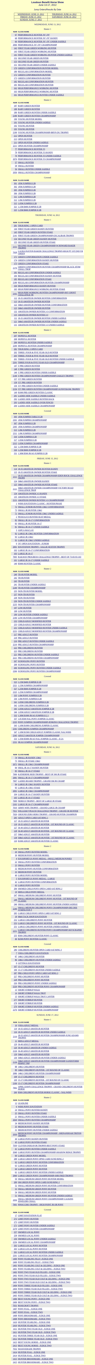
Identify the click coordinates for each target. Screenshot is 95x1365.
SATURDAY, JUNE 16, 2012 (64, 17)
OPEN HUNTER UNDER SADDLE (33, 142)
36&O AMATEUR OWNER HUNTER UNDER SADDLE (42, 321)
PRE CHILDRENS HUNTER (30, 648)
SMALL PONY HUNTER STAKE (32, 1113)
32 (16, 869)
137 (15, 834)
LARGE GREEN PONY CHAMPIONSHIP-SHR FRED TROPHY (45, 1176)
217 (15, 634)
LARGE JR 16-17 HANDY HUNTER (34, 794)
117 (15, 821)
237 (15, 594)
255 (15, 936)
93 (16, 537)
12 (16, 1103)
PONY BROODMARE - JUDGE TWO (34, 1319)
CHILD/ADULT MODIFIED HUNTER (34, 621)
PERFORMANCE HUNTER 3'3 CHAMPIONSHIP (39, 159)
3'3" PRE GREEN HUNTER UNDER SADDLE (38, 386)
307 (15, 423)
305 (15, 190)
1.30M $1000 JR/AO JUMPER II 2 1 (33, 715)
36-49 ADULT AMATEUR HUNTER (33, 828)
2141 (15, 235)
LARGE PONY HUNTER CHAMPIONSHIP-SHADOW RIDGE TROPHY (49, 1152)
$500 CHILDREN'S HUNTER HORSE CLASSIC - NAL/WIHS (44, 1092)
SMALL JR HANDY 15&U (29, 758)
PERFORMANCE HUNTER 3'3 (31, 149)
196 (15, 614)
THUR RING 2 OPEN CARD (30, 349)
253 (15, 923)
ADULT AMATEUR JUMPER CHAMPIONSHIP (38, 735)
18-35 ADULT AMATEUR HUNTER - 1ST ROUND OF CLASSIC (46, 824)
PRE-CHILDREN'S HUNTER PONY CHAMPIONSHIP (41, 986)
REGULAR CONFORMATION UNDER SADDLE (39, 272)
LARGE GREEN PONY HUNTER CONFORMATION (41, 1162)
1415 (15, 1359)
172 (15, 75)
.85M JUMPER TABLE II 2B (30, 417)
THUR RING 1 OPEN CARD (30, 225)
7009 (15, 801)
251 (15, 927)
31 (16, 1130)
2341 (15, 729)
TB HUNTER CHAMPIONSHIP (31, 588)
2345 (15, 735)
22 (16, 862)
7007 (15, 781)
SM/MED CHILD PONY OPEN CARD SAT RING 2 (40, 889)
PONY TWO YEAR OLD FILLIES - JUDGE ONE (39, 1272)
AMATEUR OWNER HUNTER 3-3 (33, 315)
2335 (15, 722)
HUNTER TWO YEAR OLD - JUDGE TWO (37, 1332)
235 (15, 591)
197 (15, 608)
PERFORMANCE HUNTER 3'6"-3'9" (34, 35)
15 (16, 996)
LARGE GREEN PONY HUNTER (32, 1166)
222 (15, 648)
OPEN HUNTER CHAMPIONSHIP (33, 146)
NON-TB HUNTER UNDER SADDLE (34, 601)
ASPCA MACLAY (26, 530)
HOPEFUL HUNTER (27, 336)
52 (16, 1186)
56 (16, 169)
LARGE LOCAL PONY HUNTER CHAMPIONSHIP (40, 1255)
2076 (15, 159)
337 (15, 719)
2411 (15, 1332)
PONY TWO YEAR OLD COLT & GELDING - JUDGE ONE (44, 1279)
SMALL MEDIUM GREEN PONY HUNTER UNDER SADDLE (45, 1196)
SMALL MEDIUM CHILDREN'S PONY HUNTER (39, 895)
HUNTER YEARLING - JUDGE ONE (34, 1322)
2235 (15, 604)
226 (15, 983)
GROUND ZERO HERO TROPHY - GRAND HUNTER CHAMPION (47, 814)
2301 (15, 420)
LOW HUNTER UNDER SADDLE (33, 614)
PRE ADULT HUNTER (28, 634)
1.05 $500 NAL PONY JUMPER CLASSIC (36, 719)
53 (16, 1189)
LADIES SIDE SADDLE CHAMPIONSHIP (36, 406)
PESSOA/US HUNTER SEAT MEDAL (34, 517)
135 (15, 497)
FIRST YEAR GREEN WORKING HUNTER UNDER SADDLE (45, 55)
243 (15, 581)
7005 (15, 557)
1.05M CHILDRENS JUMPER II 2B (33, 702)
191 (15, 122)
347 (15, 732)
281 (15, 225)
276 (15, 1006)
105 (15, 798)
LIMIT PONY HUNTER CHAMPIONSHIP (36, 1229)
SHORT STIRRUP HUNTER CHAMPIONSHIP (38, 1010)
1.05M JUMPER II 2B (27, 203)
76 (16, 156)
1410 (15, 1322)
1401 (15, 1265)
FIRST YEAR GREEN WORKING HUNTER (37, 48)
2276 (15, 1010)
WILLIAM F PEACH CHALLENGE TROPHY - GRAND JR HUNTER (48, 811)
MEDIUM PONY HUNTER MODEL (33, 855)
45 (16, 1142)
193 (15, 129)
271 (15, 1225)
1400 (15, 1259)
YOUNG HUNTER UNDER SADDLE (34, 122)
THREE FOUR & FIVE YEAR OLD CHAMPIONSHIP (41, 362)
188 (15, 109)
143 (15, 51)
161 (15, 95)
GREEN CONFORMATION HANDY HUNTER (38, 260)
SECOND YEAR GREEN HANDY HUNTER (37, 239)
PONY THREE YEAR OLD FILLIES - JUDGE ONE (40, 1285)
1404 (15, 1285)
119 (15, 1029)
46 (16, 939)
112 (15, 298)
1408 (15, 1315)
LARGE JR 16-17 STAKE (29, 798)
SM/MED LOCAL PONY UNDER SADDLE (37, 1239)
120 (15, 841)
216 (15, 641)
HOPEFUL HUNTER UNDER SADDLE (35, 342)
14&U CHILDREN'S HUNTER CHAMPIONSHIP (39, 1073)
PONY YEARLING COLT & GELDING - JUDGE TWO (41, 1269)
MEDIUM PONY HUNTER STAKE (33, 1127)
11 (16, 1041)
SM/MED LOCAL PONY (28, 1232)
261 (15, 1252)
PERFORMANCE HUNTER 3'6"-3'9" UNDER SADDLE (42, 41)
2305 (15, 427)
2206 (15, 346)
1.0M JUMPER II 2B (27, 197)
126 (15, 1048)
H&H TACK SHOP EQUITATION (32, 917)
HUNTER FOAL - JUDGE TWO (32, 1355)
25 (16, 1113)
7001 (15, 1204)
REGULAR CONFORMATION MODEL (35, 71)
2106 (15, 1083)
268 (15, 664)
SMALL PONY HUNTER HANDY (33, 1110)
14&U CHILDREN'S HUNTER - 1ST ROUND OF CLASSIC (43, 1070)
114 (15, 469)
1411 (15, 1329)
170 (15, 68)
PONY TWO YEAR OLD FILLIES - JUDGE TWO (39, 1275)
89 (16, 1070)
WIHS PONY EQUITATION (30, 1106)
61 (16, 1172)
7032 (15, 1349)
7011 (15, 811)
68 (16, 38)
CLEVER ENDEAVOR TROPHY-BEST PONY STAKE (41, 1145)
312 (15, 200)
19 (16, 892)
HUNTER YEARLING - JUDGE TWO (34, 1325)
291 (15, 396)
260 (15, 1092)
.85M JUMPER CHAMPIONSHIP (32, 420)
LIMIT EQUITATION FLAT (30, 1215)
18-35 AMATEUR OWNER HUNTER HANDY (38, 469)
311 (15, 197)
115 (15, 472)
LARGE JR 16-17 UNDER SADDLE (33, 560)
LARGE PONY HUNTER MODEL (33, 875)
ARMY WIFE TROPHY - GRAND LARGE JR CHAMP (41, 808)
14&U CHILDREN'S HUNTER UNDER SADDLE (39, 960)
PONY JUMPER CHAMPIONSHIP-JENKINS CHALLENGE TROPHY (48, 722)
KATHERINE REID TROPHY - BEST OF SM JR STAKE (42, 774)
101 (15, 560)
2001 (15, 547)
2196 (15, 618)
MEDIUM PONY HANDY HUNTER (33, 1123)
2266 (15, 671)
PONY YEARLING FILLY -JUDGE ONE (35, 1259)
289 (15, 1182)
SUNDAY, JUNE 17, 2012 (31, 19)
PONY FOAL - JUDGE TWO (30, 1312)
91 (16, 540)
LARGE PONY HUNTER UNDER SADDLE (37, 1149)
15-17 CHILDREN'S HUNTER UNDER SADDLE (39, 970)
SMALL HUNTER (26, 162)
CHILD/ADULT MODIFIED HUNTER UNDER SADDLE (42, 628)
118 (15, 824)
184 (15, 276)
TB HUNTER (23, 578)
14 (16, 993)
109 (15, 1080)
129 (15, 1044)
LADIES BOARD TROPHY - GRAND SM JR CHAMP (41, 781)
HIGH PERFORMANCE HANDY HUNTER (37, 286)
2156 (15, 389)
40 (16, 875)
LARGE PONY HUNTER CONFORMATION (37, 882)
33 (16, 872)
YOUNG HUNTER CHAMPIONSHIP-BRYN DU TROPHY (43, 132)
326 (15, 450)
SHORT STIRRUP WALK (29, 990)
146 (15, 372)
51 (16, 1196)
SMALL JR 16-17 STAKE (29, 771)
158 (15, 382)
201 (15, 359)
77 (16, 149)
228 (15, 980)
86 (16, 960)
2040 (15, 1152)
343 (15, 725)
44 (16, 1139)
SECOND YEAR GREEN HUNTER (33, 58)
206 (15, 342)
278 (15, 1003)
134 (15, 493)
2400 (15, 1262)
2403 (15, 1282)
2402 (15, 1275)
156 (15, 386)
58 (16, 166)
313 (15, 430)
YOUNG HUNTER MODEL (30, 119)
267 (15, 661)
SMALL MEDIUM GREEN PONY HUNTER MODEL (41, 1179)
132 (15, 311)
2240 (15, 588)
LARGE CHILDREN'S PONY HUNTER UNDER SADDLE (43, 927)
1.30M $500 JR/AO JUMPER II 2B (32, 453)
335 (15, 695)
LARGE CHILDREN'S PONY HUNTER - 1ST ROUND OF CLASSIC (47, 923)
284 (15, 889)
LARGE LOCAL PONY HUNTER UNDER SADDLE (40, 1252)
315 (15, 203)
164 (15, 286)
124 (15, 481)
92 (16, 533)
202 (15, 352)
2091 (15, 791)
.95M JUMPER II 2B (27, 190)
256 (15, 1239)
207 (15, 336)
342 (15, 705)
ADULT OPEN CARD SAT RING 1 (33, 818)
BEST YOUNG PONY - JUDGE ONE (34, 1299)
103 (15, 553)
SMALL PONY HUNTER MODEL (33, 852)
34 (16, 1123)
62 (16, 1162)
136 (15, 1058)
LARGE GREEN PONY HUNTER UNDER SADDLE (40, 1172)
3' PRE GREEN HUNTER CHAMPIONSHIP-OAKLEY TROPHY (46, 376)
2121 (15, 489)
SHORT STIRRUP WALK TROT (32, 993)
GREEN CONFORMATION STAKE (33, 263)
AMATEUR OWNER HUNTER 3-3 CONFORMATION (41, 311)
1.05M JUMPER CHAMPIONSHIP (33, 443)
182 (15, 81)
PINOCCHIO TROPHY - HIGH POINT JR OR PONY (40, 1204)
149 (15, 392)
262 (15, 1245)
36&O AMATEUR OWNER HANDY (33, 481)
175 (15, 263)
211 (15, 142)
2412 (15, 1339)
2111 (15, 477)
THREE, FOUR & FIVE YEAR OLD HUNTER (38, 352)
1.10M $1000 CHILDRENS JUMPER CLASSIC (38, 725)
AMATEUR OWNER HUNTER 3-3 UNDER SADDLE (41, 325)
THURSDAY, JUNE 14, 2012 (64, 14)
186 (15, 112)
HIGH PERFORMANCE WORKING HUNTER (38, 88)
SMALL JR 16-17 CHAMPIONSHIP (33, 778)
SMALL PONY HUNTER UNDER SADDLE (37, 1117)
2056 (15, 172)
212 (15, 136)
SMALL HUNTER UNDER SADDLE (34, 169)
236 (15, 601)
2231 (15, 631)
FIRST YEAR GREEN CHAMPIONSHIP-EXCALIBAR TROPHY (46, 235)
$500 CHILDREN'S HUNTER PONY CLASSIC (38, 936)
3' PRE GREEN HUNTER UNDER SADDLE (37, 372)
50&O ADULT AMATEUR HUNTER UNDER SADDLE (42, 1058)
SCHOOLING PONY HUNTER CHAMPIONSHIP (39, 671)
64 (16, 1169)
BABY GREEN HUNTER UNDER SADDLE (37, 112)
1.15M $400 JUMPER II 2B (29, 207)
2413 (15, 1345)
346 (15, 712)
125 (15, 484)
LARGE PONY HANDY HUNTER (33, 1139)
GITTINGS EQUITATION (29, 963)
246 (15, 904)
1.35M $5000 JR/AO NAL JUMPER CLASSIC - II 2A (41, 739)
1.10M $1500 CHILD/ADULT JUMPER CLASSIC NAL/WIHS (44, 732)
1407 (15, 1309)
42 (16, 882)
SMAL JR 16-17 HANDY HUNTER (33, 768)
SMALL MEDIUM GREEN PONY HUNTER (37, 1189)
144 (15, 229)
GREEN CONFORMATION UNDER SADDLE (38, 257)
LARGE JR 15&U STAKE (29, 788)
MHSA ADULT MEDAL (28, 1041)
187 (15, 106)
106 (15, 970)
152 (15, 58)
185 (15, 279)
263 (15, 1249)
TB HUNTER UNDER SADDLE (32, 584)
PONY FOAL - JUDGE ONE (30, 1309)
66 (16, 41)
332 (15, 715)
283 (15, 818)
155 (15, 242)
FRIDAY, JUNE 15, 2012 (30, 17)
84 (16, 768)
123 (15, 308)
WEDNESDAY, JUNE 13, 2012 (31, 14)
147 (15, 366)
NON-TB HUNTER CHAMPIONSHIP (34, 604)
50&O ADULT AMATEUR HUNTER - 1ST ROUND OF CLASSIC (46, 838)
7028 (15, 252)
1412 (15, 1335)
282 (15, 349)
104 (15, 794)
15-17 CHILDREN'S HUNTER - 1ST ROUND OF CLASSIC (43, 1080)
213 (15, 139)
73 (16, 510)
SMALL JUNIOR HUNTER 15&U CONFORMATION (41, 507)
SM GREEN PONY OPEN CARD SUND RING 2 (39, 1182)
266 (15, 668)
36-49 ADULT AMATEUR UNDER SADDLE (37, 1048)
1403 (15, 1279)
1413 (15, 1342)
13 (16, 990)
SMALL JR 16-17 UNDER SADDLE (33, 527)
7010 (15, 808)
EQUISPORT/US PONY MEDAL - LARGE (36, 879)
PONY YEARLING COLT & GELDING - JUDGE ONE (41, 1265)
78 (16, 152)
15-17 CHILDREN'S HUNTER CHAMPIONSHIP (39, 1083)
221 (15, 654)
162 (15, 88)
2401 (15, 1269)
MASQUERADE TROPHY (29, 1349)
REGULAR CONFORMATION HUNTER (35, 81)
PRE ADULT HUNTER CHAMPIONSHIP (36, 644)
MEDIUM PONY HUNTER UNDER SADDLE (38, 1130)
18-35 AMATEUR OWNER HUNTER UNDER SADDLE (42, 318)
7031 (15, 1305)
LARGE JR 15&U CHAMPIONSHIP (33, 791)
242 (15, 578)
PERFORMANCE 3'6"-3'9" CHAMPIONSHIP (37, 45)
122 (15, 305)
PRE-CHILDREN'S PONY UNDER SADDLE (37, 983)
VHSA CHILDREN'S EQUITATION (33, 953)
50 (16, 1179)
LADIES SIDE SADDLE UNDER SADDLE (36, 396)
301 (15, 183)
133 (15, 315)
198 (15, 611)
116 (15, 1032)
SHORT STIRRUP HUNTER (30, 1000)
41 (16, 1149)
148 (15, 369)
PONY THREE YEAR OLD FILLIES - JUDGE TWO (40, 1289)
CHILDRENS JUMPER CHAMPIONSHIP (36, 729)
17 (16, 1215)
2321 (15, 685)
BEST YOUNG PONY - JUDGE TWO (34, 1302)
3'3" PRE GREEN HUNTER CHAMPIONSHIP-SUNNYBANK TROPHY (49, 389)
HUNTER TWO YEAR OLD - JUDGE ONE (36, 1329)
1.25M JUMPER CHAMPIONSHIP (33, 692)
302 (15, 187)
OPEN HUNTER (25, 136)
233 (15, 624)
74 (16, 758)
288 (15, 1159)
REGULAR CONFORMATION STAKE (35, 279)
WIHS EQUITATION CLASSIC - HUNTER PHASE (40, 503)
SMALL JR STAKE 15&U (29, 761)
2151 (15, 247)
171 (15, 257)
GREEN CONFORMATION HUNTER (34, 75)
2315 (15, 443)
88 (16, 1067)
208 (15, 339)
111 (15, 318)
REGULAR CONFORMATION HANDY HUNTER (39, 276)
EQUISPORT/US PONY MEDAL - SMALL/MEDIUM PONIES (45, 859)
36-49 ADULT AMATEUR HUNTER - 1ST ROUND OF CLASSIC (46, 831)
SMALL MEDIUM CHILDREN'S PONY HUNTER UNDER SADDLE (48, 904)
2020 (15, 1120)
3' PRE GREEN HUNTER (29, 366)
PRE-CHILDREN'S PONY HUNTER (33, 976)
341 (15, 702)
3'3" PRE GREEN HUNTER (30, 379)
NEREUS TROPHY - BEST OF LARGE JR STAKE (39, 801)
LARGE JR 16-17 (25, 553)
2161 (15, 294)
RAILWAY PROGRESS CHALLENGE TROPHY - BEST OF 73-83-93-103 (49, 557)
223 (15, 651)
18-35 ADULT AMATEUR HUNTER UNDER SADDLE (41, 1032)
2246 (15, 909)
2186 (15, 116)
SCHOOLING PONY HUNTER (31, 661)
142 (15, 48)
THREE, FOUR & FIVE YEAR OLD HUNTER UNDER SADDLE (46, 359)
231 (15, 628)
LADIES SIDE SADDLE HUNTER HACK (36, 399)
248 (15, 900)
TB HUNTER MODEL (27, 574)
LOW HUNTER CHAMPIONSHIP (32, 618)
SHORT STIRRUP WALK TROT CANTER (36, 996)
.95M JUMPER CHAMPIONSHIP (32, 427)
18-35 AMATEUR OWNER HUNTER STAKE (37, 472)
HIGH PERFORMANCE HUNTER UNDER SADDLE (41, 95)
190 (15, 119)
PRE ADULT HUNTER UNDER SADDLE (36, 641)
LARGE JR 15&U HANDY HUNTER (34, 784)
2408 (15, 1319)
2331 (15, 742)
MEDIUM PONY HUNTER (30, 872)
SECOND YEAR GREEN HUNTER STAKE (36, 242)
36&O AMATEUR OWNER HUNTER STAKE (37, 484)
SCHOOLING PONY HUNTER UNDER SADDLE (39, 668)
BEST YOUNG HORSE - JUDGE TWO (35, 1345)
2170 (15, 268)
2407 (15, 1312)
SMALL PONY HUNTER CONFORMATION (37, 862)
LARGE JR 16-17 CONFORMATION (34, 550)
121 (15, 321)
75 (16, 761)
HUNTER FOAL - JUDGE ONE (31, 1352)
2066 (15, 45)
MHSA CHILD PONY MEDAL (31, 892)
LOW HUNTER (24, 608)
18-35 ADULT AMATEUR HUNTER (33, 821)
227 (15, 976)
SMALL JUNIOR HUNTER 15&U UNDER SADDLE (41, 513)
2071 (15, 764)
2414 (15, 1355)
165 (15, 289)
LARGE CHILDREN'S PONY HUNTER (35, 920)
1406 (15, 1299)
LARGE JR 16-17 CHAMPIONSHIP (33, 804)
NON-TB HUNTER (26, 594)
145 (15, 232)
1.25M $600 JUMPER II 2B (29, 210)
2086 (15, 1073)
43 (16, 885)
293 (15, 402)
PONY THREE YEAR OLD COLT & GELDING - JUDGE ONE (45, 1292)
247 (15, 895)
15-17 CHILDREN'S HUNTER (31, 966)
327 (15, 689)
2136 (15, 1062)
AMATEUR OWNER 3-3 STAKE (32, 497)
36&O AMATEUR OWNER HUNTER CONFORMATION (42, 305)
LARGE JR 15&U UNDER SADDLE (33, 540)
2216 (15, 644)
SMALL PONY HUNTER (29, 865)
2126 (15, 1051)
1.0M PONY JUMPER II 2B (30, 695)
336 (15, 699)
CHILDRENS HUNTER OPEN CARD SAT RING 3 (40, 950)
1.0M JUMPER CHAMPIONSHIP (32, 433)
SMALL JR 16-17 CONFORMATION (34, 520)
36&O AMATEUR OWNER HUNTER (34, 308)
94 (16, 784)
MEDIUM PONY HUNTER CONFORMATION (38, 869)
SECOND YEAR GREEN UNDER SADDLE (37, 65)
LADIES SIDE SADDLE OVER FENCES (35, 402)
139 (15, 1054)
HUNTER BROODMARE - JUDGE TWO (35, 1362)
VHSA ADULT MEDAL (28, 1025)
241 (15, 584)
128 (15, 831)
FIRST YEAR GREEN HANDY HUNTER (36, 229)
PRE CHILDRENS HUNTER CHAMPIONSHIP (38, 658)
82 (16, 520)
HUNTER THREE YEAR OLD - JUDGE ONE (37, 1335)
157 (15, 379)
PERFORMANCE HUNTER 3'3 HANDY (35, 152)
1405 (15, 1292)
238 (15, 598)
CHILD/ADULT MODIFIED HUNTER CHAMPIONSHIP (42, 631)
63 (16, 1166)
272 (15, 1219)
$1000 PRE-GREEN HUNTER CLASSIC (35, 392)
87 (16, 956)
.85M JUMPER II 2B (27, 183)
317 (15, 440)
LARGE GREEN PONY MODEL (32, 1155)
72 (16, 507)
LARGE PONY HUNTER (29, 885)
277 (15, 1000)
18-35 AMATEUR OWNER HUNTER (34, 301)
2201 (15, 362)
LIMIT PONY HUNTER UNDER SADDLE (36, 1225)
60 (16, 1155)
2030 (15, 1134)
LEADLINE (23, 1103)
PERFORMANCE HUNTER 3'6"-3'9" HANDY (38, 38)
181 (15, 272)
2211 (15, 146)
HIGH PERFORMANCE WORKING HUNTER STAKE (41, 289)
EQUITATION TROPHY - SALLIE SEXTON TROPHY (41, 547)
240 (15, 574)
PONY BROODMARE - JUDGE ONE (34, 1315)
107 (15, 966)
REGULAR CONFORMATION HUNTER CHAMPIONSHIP (43, 282)
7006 (15, 774)
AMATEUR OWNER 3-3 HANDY (32, 493)
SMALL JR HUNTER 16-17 (30, 523)
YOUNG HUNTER (26, 126)
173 (15, 78)
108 (15, 1077)
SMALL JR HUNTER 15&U (30, 510)
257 (15, 1232)
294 (15, 406)
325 (15, 210)
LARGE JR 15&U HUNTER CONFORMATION (38, 533)
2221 (15, 658)
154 (15, 239)
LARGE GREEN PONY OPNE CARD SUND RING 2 (41, 1159)
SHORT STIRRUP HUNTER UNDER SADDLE (38, 1006)
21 (16, 1117)
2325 (15, 692)
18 (16, 917)
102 (15, 550)
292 (15, 399)
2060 (15, 1176)
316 (15, 437)
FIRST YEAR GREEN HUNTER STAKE (35, 232)
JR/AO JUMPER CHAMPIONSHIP (33, 742)
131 (15, 325)
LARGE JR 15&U (25, 537)
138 (15, 838)
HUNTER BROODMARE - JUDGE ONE (35, 1359)
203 (15, 356)
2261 (15, 1255)
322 (15, 447)
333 (15, 739)
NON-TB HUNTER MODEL (30, 591)
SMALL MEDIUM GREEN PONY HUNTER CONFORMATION (45, 1186)
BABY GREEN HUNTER (29, 106)
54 (16, 1192)
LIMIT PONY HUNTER (28, 1219)
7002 (15, 1088)
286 (15, 950)
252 (15, 920)
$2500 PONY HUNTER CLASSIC (32, 939)
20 (16, 852)
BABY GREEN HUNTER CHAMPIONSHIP (37, 116)
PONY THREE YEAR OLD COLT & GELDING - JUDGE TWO (45, 1295)
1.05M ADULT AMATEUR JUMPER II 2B (36, 709)
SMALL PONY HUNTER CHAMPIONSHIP (37, 1120)
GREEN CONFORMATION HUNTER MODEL (38, 68)
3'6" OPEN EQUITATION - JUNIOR (33, 543)
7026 (15, 814)
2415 (15, 1362)
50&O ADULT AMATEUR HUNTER (33, 834)
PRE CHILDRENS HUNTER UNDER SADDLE (38, 654)
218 (15, 638)
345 (15, 709)
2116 (15, 1036)
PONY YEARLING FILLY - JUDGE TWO (36, 1262)
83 (16, 523)
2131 (15, 500)
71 (16, 513)
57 (16, 162)
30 (16, 855)
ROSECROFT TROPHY (28, 1305)
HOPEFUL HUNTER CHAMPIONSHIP (35, 346)
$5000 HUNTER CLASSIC (29, 563)
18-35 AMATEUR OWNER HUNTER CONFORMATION (42, 298)
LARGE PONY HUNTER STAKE (32, 1142)
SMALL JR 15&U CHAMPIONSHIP (33, 764)
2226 (15, 986)
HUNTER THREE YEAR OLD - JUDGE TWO (38, 1339)
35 (16, 1127)
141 (15, 55)
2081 (15, 778)
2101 (15, 804)
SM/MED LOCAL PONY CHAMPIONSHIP (36, 1242)
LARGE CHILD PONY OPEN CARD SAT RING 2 (39, 913)
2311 (15, 433)
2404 (15, 1289)
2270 (15, 1229)
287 (15, 973)
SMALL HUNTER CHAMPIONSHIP (34, 172)
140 (15, 563)
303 (15, 417)
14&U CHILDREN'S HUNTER (31, 956)
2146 (15, 376)
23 (16, 865)
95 (16, 788)
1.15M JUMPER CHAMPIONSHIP (33, 685)
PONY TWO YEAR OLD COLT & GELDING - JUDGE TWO (44, 1282)
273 (15, 1222)
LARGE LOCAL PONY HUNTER (32, 1245)
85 (16, 771)
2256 (15, 1242)
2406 (15, 1302)
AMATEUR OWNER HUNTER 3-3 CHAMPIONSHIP (41, 500)
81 (16, 527)
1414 (15, 1352)
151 (15, 65)
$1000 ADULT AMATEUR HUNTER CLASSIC (38, 841)
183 (15, 85)
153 (15, 61)
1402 (15, 1272)
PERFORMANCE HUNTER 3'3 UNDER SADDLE (39, 156)
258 (15, 1235)
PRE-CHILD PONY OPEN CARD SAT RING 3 (38, 973)
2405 (15, 1295)
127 (15, 828)
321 (15, 207)
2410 (15, 1325)
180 (15, 71)
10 (16, 1025)
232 (15, 621)
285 (15, 913)
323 (15, 682)
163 (15, 91)
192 (15, 126)
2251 (15, 931)
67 (16, 35)
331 (15, 453)
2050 (15, 1200)
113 (15, 301)
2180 (15, 282)
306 (15, 193)
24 (16, 1110)
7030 (15, 1145)
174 (15, 260)
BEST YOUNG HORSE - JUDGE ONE (34, 1342)
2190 (15, 132)
